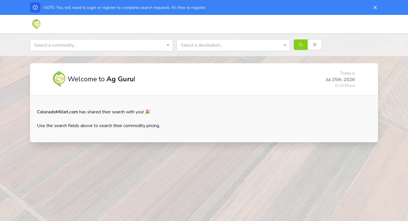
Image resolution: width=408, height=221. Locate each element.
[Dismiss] (375, 7)
